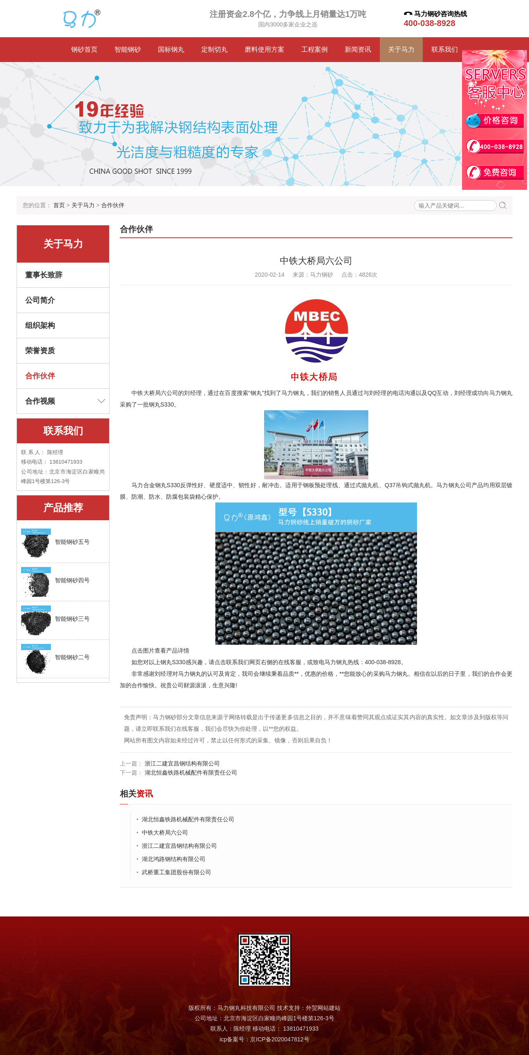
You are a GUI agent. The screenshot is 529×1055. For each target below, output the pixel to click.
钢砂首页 (84, 49)
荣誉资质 (40, 351)
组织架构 (40, 325)
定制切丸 (214, 49)
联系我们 (444, 49)
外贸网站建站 (323, 1008)
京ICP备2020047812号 (279, 1039)
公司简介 (40, 300)
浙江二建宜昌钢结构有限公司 (181, 763)
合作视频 (65, 401)
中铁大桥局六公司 (165, 832)
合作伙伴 (112, 205)
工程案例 (314, 49)
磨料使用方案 (264, 49)
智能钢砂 (127, 49)
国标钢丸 (171, 49)
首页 (59, 205)
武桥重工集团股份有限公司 (176, 872)
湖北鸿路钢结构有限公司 (173, 859)
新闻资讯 (358, 49)
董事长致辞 (43, 275)
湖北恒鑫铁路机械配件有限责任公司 (190, 772)
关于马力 (401, 49)
